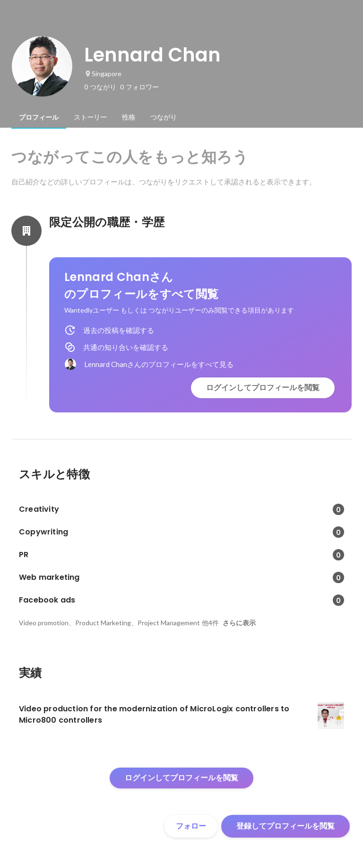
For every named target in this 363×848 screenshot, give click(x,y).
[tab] (38, 117)
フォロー (191, 826)
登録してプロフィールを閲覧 (285, 826)
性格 (128, 117)
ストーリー (90, 117)
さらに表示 (239, 623)
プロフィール (39, 117)
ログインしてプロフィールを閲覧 (263, 387)
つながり (163, 117)
